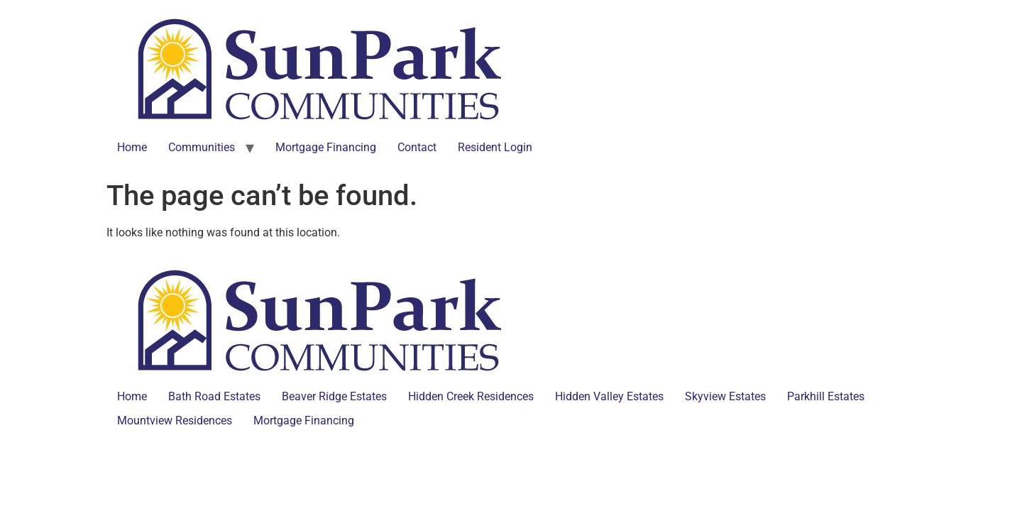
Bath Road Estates (214, 396)
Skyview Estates (725, 396)
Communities (201, 147)
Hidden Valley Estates (609, 396)
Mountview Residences (174, 420)
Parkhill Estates (825, 396)
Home (132, 147)
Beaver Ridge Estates (334, 396)
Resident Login (495, 147)
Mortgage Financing (325, 147)
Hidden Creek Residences (471, 396)
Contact (416, 147)
